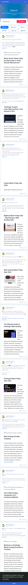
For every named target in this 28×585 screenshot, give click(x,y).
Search (21, 21)
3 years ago (8, 363)
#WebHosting (7, 427)
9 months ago (8, 200)
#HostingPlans (22, 535)
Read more (4, 48)
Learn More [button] (6, 579)
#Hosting (19, 528)
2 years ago (8, 308)
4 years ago (8, 526)
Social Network (5, 1)
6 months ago (8, 37)
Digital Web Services (10, 35)
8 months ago (8, 91)
